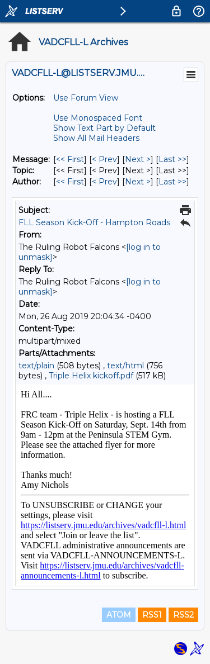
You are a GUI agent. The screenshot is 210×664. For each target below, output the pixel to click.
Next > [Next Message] (138, 159)
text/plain (36, 366)
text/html (125, 366)
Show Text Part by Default (104, 128)
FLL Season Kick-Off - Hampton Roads (94, 222)
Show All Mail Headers (96, 138)
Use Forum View (85, 98)
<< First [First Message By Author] (70, 182)
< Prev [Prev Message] (104, 159)
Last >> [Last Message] (172, 159)
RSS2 (183, 615)
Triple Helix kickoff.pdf (91, 376)
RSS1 (152, 615)
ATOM (118, 615)
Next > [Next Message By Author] (138, 182)
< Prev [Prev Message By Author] (104, 182)
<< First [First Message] (70, 159)
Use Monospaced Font (97, 118)
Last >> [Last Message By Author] (172, 182)
